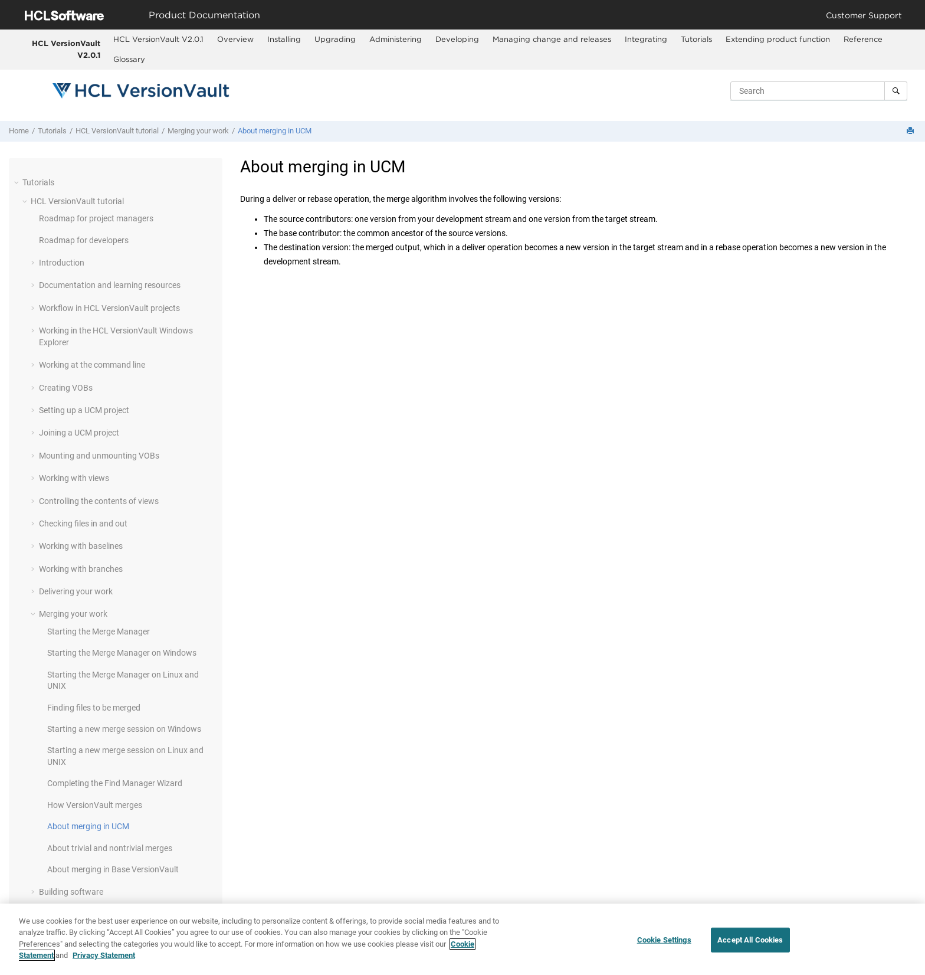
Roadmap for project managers (96, 218)
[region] (462, 939)
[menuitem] (158, 40)
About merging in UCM (274, 130)
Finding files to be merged (93, 707)
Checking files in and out (83, 523)
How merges (94, 805)
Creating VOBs (66, 387)
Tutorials (696, 39)
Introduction (61, 262)
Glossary (129, 59)
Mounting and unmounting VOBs (99, 455)
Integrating (646, 39)
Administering (395, 39)
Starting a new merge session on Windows (124, 729)
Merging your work (198, 130)
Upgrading (335, 39)
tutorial (117, 130)
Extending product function (778, 39)
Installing (284, 39)
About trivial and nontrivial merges (109, 848)
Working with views (74, 478)
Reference (863, 39)
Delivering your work (76, 591)
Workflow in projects (109, 308)
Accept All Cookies (750, 939)
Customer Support (864, 15)
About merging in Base (113, 869)
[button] (17, 182)
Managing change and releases (552, 39)
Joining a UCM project (79, 432)
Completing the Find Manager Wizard (114, 783)
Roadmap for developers (84, 240)
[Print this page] (911, 131)
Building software (71, 892)
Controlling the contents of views (99, 501)
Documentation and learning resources (110, 285)
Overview (235, 39)
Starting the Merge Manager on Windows (121, 652)
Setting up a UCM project (84, 410)
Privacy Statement (104, 955)
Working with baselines (81, 546)
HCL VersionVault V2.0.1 (66, 49)
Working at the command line (92, 364)
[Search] (895, 90)
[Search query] (818, 90)
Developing (457, 39)
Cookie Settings (664, 939)
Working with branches (81, 569)
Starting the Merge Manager (98, 631)
